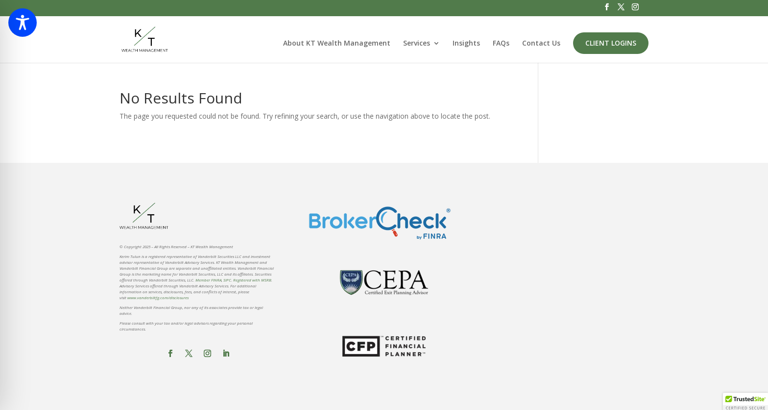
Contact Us (541, 44)
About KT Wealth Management (336, 44)
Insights (466, 44)
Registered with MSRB (252, 279)
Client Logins (610, 43)
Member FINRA (208, 279)
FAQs (501, 44)
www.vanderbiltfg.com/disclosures (158, 297)
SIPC (227, 279)
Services (416, 44)
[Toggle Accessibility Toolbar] (22, 22)
